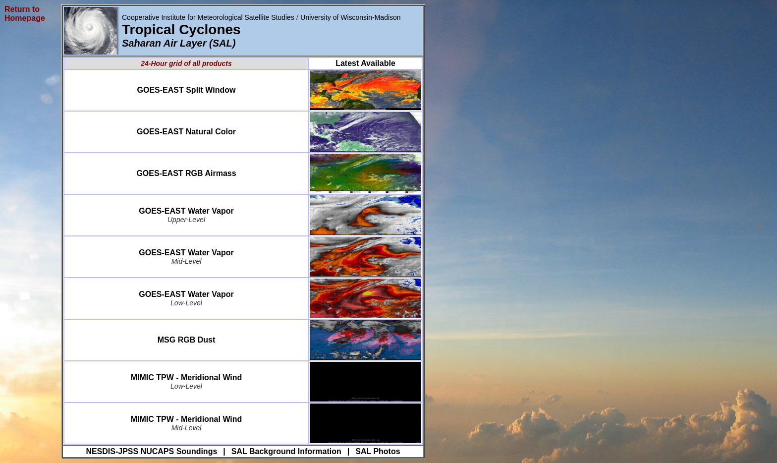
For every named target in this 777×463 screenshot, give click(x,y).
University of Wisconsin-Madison (350, 17)
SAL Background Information (286, 451)
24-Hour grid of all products (186, 63)
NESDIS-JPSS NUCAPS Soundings (151, 451)
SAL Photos (377, 451)
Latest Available (365, 63)
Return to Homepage (24, 13)
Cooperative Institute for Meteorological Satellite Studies (208, 17)
